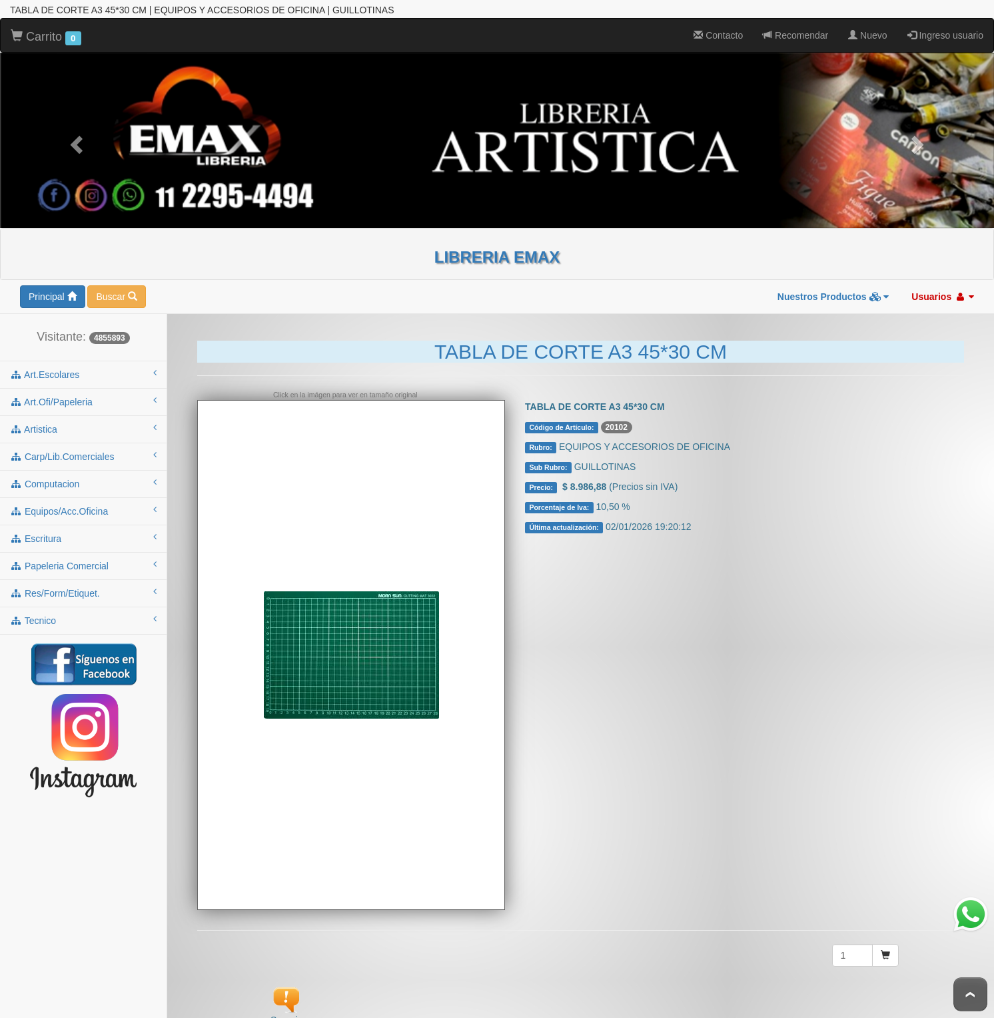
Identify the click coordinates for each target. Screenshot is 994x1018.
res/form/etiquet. (83, 591)
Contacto (718, 34)
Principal (53, 295)
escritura (83, 537)
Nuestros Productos (833, 295)
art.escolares (83, 373)
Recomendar (795, 34)
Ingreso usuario (945, 34)
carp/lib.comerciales (83, 455)
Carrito (46, 36)
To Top (970, 994)
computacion (83, 482)
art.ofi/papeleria (83, 400)
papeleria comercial (83, 564)
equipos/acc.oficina (83, 509)
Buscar (116, 295)
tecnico (83, 619)
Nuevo (867, 34)
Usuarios (942, 295)
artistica (83, 427)
